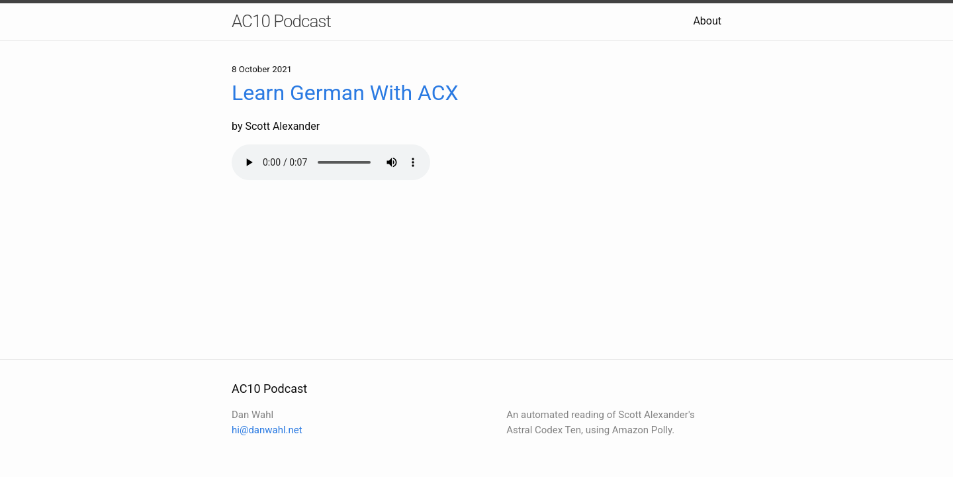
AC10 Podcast (281, 21)
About (707, 21)
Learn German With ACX (345, 92)
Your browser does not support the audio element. (331, 162)
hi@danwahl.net (267, 430)
